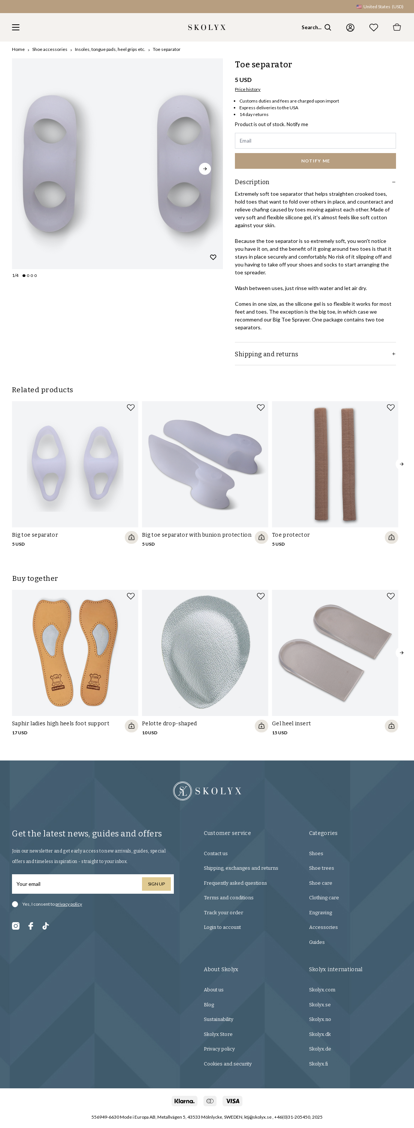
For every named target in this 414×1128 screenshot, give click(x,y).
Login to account (222, 927)
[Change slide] (23, 275)
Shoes (316, 853)
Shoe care (320, 883)
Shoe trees (321, 868)
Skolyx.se (320, 1004)
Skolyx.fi (318, 1064)
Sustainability (218, 1019)
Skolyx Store (218, 1034)
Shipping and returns (315, 354)
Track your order (223, 912)
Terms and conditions (229, 897)
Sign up (156, 884)
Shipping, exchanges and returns (241, 868)
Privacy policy (219, 1049)
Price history (247, 89)
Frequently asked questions (235, 883)
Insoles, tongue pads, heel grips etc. (110, 49)
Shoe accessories (49, 49)
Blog (209, 1004)
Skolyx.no (320, 1019)
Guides (317, 942)
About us (214, 990)
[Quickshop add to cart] (131, 537)
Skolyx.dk (320, 1034)
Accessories (323, 927)
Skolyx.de (320, 1049)
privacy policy (68, 904)
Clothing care (324, 897)
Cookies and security (228, 1064)
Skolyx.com (322, 990)
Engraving (320, 912)
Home (18, 49)
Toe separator (167, 49)
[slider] (117, 163)
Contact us (216, 853)
